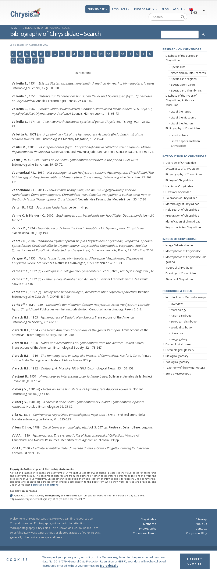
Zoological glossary (177, 362)
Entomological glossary (180, 350)
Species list (178, 67)
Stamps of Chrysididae (179, 279)
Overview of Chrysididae (181, 163)
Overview (177, 304)
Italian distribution (182, 315)
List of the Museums (183, 117)
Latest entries (179, 135)
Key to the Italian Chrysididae (184, 227)
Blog (165, 9)
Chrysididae (96, 9)
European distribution (184, 321)
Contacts (201, 528)
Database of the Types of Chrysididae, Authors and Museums (181, 100)
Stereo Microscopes (178, 373)
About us (201, 524)
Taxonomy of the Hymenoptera (185, 367)
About (177, 9)
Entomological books (178, 344)
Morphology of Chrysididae (182, 204)
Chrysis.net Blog (196, 533)
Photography (144, 9)
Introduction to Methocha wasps (186, 297)
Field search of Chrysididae (182, 209)
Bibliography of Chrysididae (183, 128)
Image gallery (179, 339)
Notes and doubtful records (188, 73)
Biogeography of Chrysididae (184, 174)
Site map (201, 519)
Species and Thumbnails (186, 90)
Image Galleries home (179, 245)
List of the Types (181, 111)
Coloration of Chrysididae (181, 198)
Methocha (149, 524)
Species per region (183, 84)
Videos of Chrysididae (179, 267)
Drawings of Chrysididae (181, 273)
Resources (119, 9)
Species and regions (183, 79)
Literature (177, 333)
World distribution (182, 327)
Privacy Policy (154, 552)
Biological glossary (177, 356)
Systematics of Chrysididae (182, 168)
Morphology (178, 310)
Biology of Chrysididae (179, 180)
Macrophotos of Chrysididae (183, 251)
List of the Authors (182, 123)
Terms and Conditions (44, 484)
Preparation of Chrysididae (182, 215)
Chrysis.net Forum (144, 533)
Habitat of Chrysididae (179, 186)
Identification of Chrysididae (183, 221)
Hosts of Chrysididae (178, 192)
